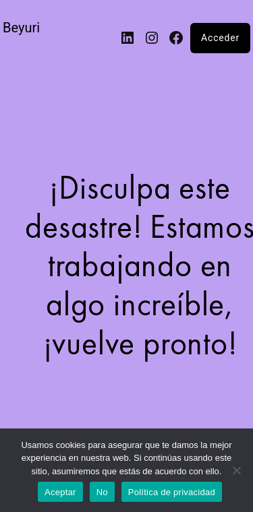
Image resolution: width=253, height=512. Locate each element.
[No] (236, 470)
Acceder (220, 37)
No (102, 492)
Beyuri (21, 28)
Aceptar (60, 492)
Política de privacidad (171, 492)
